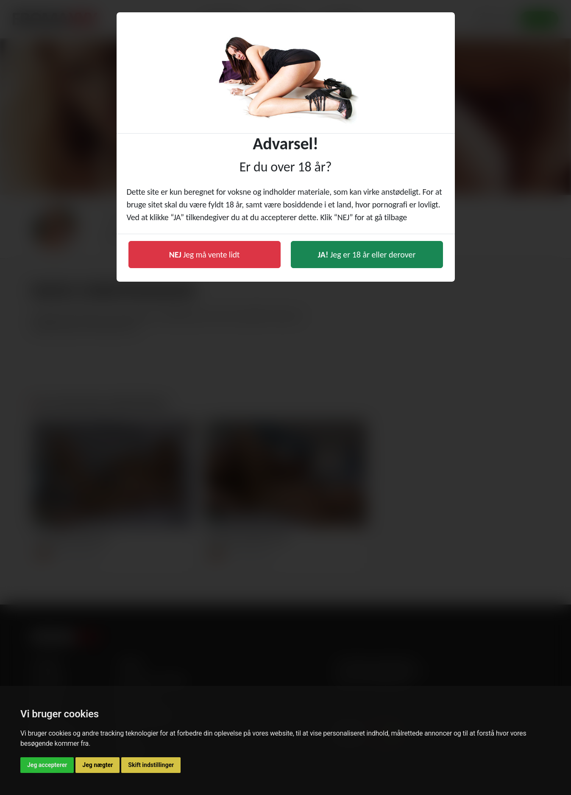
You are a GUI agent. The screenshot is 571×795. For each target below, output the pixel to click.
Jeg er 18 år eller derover (367, 254)
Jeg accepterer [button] (47, 764)
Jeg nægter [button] (97, 764)
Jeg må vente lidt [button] (204, 254)
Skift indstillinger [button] (151, 764)
